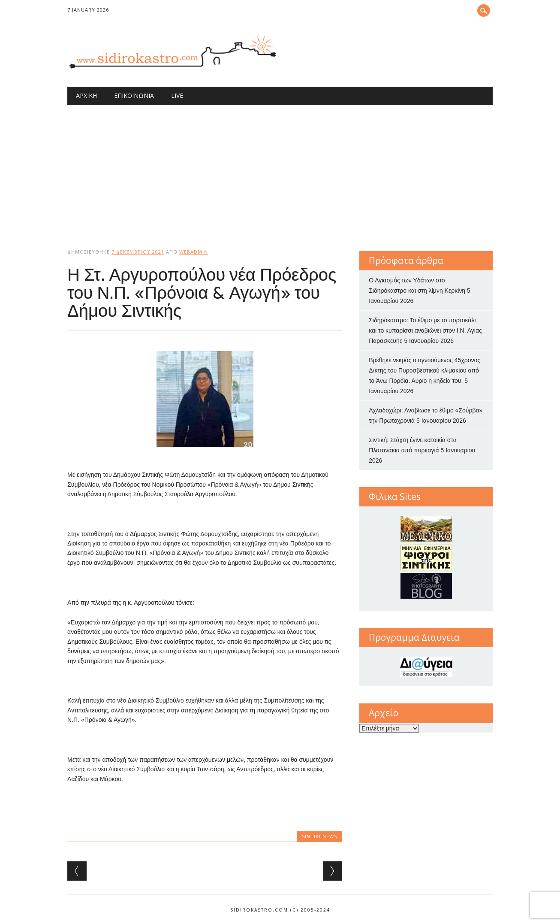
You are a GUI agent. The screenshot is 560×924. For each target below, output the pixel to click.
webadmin (193, 251)
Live (177, 95)
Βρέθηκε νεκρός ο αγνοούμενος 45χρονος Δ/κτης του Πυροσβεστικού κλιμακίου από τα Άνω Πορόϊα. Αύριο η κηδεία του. (424, 370)
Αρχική (86, 95)
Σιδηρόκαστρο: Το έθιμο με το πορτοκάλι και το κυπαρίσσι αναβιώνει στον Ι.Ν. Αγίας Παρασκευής (425, 330)
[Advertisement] (280, 169)
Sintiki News (319, 836)
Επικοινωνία (134, 95)
